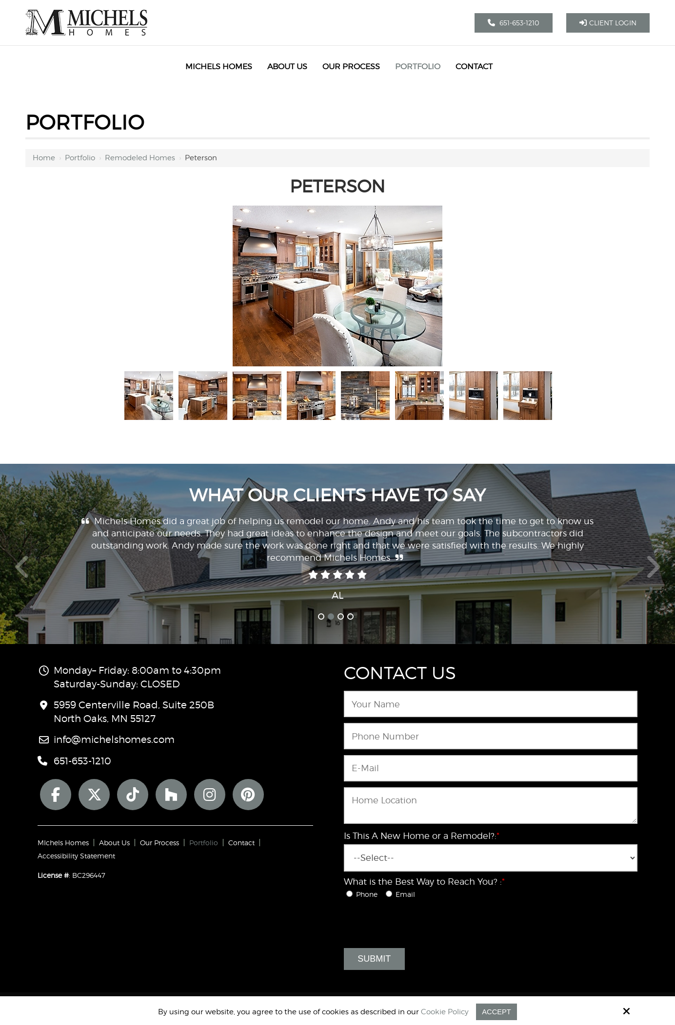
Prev (22, 572)
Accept (497, 1011)
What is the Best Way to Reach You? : (424, 881)
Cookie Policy (445, 1011)
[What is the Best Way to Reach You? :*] (349, 894)
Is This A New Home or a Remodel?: (421, 836)
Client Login (607, 23)
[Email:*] (490, 768)
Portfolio (80, 157)
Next (653, 572)
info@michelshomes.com (114, 739)
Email (402, 894)
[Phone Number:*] (490, 736)
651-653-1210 (513, 23)
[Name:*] (490, 704)
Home (44, 157)
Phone (364, 894)
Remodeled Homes (140, 157)
